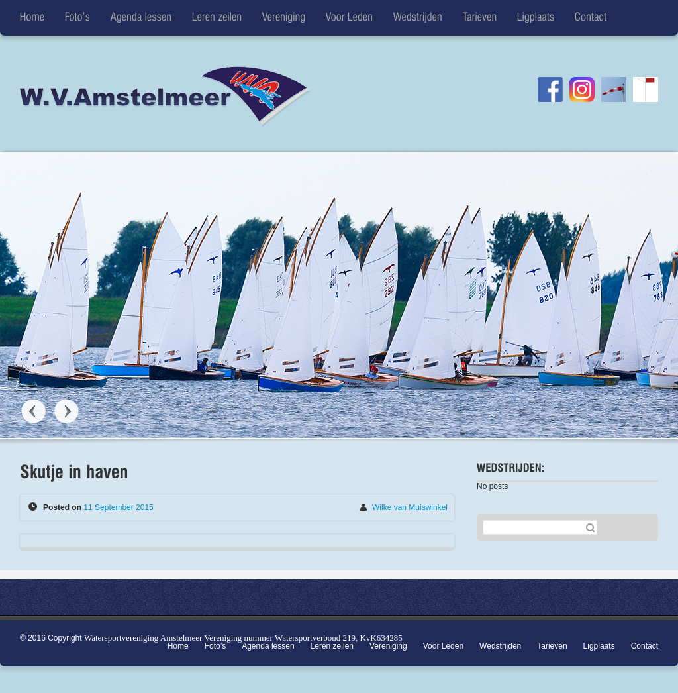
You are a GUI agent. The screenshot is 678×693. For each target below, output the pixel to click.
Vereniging (388, 646)
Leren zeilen (332, 646)
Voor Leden (443, 646)
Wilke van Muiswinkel (410, 507)
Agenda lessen (268, 646)
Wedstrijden (500, 646)
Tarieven (552, 646)
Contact (644, 646)
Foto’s (215, 646)
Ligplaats (599, 646)
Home (178, 646)
